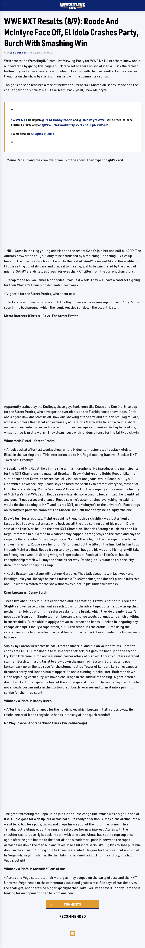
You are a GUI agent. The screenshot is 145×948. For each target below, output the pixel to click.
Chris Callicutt (19, 52)
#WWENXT (19, 120)
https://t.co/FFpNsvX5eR (88, 125)
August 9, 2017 (43, 134)
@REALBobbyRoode (57, 120)
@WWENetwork (54, 125)
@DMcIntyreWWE (92, 120)
